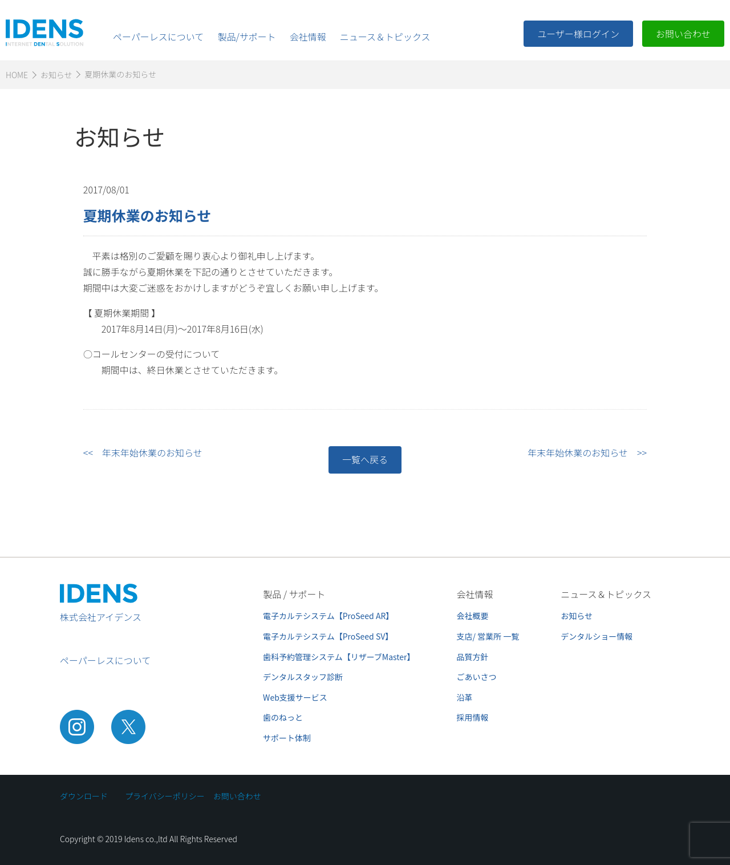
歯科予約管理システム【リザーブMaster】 (339, 656)
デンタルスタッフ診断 (303, 676)
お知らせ (577, 615)
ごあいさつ (477, 676)
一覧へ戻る (365, 459)
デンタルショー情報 (596, 636)
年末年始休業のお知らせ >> (587, 452)
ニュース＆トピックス (385, 36)
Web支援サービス (295, 697)
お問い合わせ (683, 34)
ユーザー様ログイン (578, 34)
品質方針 (473, 656)
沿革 (465, 697)
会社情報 (308, 36)
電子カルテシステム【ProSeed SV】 (328, 636)
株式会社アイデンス (100, 617)
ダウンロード (84, 796)
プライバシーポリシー (165, 796)
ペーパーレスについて (158, 36)
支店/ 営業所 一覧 (488, 636)
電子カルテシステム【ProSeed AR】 (328, 615)
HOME (17, 74)
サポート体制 (287, 737)
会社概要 (473, 615)
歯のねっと (283, 717)
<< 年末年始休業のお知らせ (142, 452)
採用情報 (473, 717)
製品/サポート (246, 36)
